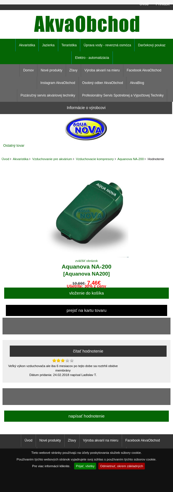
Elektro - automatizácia (92, 58)
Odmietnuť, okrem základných (121, 466)
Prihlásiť (163, 4)
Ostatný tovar (14, 145)
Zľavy (73, 70)
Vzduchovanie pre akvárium (52, 159)
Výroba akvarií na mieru (102, 70)
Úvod (143, 4)
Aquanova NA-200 (130, 159)
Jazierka (48, 45)
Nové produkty (51, 70)
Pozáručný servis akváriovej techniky (48, 95)
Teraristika (69, 45)
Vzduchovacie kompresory (95, 159)
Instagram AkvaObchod (57, 83)
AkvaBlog (137, 83)
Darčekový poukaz (151, 45)
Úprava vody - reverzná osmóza (107, 45)
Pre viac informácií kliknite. (51, 466)
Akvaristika (20, 159)
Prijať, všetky (85, 466)
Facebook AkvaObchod (144, 70)
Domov (28, 70)
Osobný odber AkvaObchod (102, 83)
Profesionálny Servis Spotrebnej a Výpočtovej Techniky (123, 95)
